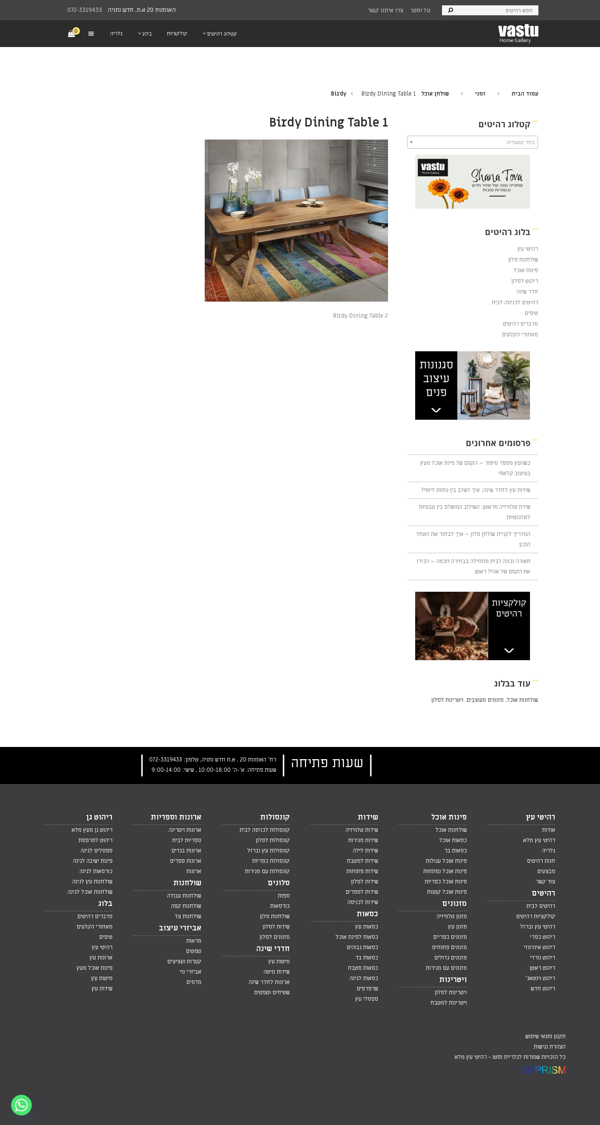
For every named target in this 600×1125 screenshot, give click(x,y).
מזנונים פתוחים (449, 947)
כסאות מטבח (363, 968)
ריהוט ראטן (542, 968)
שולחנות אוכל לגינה (90, 892)
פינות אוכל (526, 270)
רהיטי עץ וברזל (537, 926)
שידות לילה (365, 850)
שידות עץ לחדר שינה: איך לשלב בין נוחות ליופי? (475, 490)
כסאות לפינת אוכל (357, 937)
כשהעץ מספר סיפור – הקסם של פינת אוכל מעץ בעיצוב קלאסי (475, 468)
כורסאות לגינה (96, 871)
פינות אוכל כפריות (446, 881)
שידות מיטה (277, 972)
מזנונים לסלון (274, 937)
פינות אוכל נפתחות (445, 871)
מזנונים (454, 904)
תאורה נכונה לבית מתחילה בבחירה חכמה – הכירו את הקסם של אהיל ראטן (473, 566)
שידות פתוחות (362, 871)
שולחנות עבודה (184, 895)
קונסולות (275, 817)
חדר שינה (527, 291)
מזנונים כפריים (450, 937)
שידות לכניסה (362, 902)
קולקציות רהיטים (535, 916)
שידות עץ (101, 988)
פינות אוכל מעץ (94, 968)
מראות (193, 941)
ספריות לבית (186, 840)
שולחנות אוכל (522, 700)
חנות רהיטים (541, 861)
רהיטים (543, 893)
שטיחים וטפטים (272, 992)
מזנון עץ (457, 926)
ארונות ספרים (185, 861)
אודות (548, 830)
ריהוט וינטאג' (540, 978)
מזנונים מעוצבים (485, 700)
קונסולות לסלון (273, 840)
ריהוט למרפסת (95, 840)
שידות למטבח (362, 861)
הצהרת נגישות (550, 1046)
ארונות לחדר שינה (269, 982)
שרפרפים (367, 988)
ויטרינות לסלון (447, 700)
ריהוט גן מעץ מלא (92, 830)
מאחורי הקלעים (520, 334)
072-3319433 (84, 10)
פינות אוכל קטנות (447, 892)
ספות (284, 895)
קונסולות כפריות (271, 861)
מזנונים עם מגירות (446, 968)
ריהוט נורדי (542, 957)
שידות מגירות (363, 840)
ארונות (193, 871)
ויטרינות (453, 980)
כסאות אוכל (453, 840)
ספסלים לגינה (96, 850)
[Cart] (72, 33)
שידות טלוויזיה (362, 830)
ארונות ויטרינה (185, 830)
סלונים (279, 883)
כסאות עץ (366, 926)
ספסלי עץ (366, 999)
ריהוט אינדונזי (539, 947)
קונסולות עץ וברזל (268, 850)
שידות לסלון (364, 881)
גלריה (548, 850)
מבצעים (546, 871)
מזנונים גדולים (450, 957)
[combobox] (472, 142)
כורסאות (280, 906)
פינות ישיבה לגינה (92, 861)
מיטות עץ (279, 961)
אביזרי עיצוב (180, 928)
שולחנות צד (187, 916)
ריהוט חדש (543, 988)
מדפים (193, 982)
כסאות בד (366, 957)
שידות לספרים (362, 892)
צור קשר (545, 881)
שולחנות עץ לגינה (92, 881)
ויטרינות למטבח (448, 1002)
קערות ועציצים (184, 961)
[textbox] (473, 142)
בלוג (105, 904)
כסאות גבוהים (362, 947)
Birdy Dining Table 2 (360, 316)
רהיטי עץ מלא (539, 840)
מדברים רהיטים (520, 324)
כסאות (367, 914)
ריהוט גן (99, 817)
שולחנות (187, 883)
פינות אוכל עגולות (446, 861)
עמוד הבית (525, 93)
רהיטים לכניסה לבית (515, 302)
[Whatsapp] (21, 1105)
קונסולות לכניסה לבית (265, 830)
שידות (368, 817)
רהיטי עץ (527, 249)
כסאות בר (455, 850)
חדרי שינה (273, 949)
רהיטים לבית (541, 906)
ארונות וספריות (176, 817)
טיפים (531, 313)
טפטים (193, 951)
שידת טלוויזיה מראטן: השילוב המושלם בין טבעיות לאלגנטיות (474, 512)
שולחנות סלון (523, 259)
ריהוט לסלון (524, 281)
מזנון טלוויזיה (452, 916)
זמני (480, 93)
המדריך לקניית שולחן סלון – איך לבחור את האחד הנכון (473, 539)
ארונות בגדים (186, 850)
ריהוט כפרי (542, 937)
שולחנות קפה (186, 906)
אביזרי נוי (190, 972)
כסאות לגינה (364, 978)
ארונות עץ (101, 957)
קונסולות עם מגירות (267, 871)
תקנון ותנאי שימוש (545, 1036)
